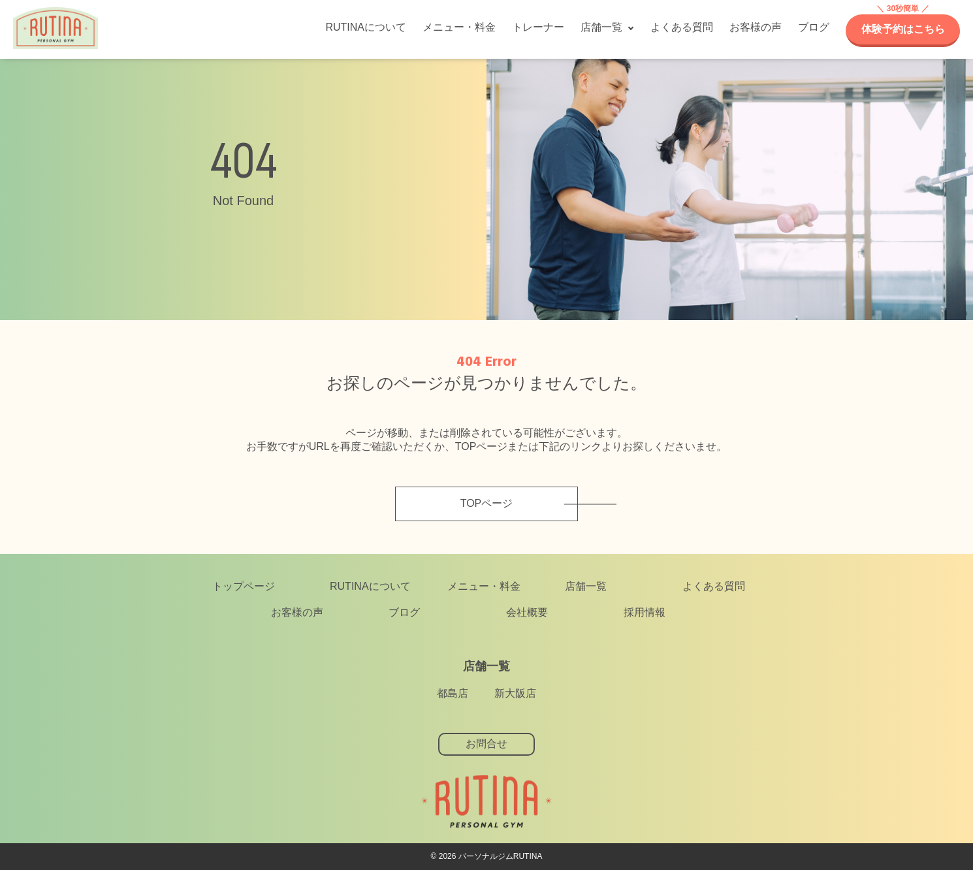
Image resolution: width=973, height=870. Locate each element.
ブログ (813, 27)
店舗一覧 (601, 27)
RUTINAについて (365, 27)
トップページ (243, 586)
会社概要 (527, 612)
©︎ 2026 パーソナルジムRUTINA (487, 856)
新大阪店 (515, 693)
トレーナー (538, 27)
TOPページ (486, 503)
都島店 (452, 693)
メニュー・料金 (459, 27)
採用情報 (644, 612)
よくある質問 (681, 27)
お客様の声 (755, 27)
